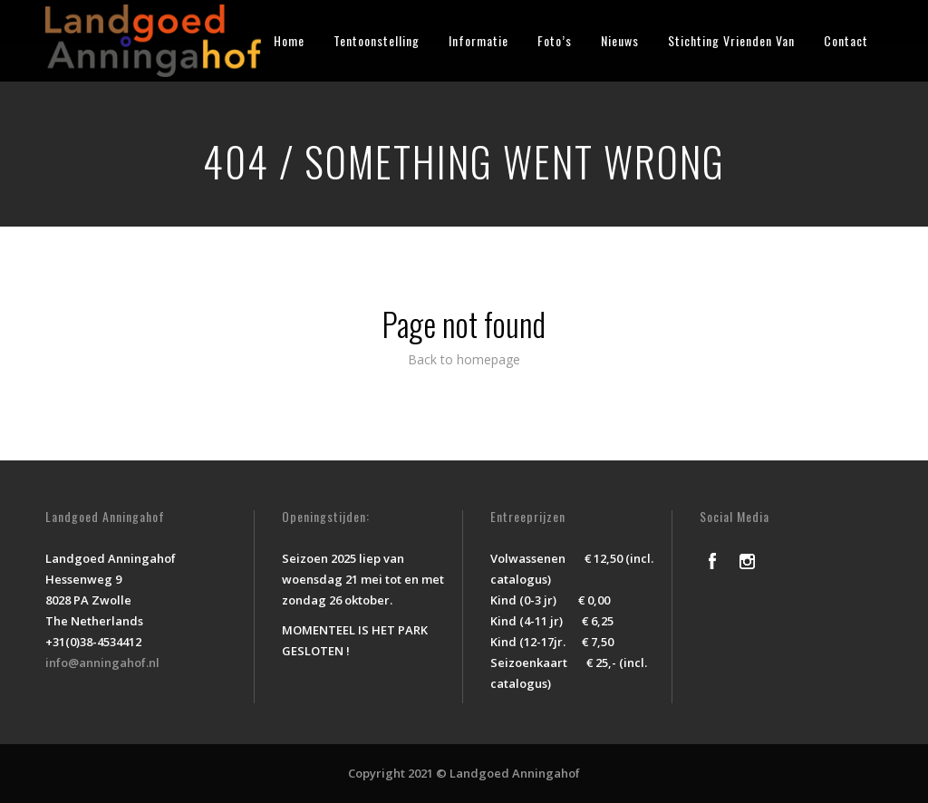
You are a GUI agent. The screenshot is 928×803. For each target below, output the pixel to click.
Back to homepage (464, 359)
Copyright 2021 (390, 773)
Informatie (478, 40)
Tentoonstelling (377, 40)
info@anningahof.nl (102, 662)
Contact (846, 40)
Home (289, 40)
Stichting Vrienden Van (731, 40)
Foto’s (554, 40)
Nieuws (620, 40)
